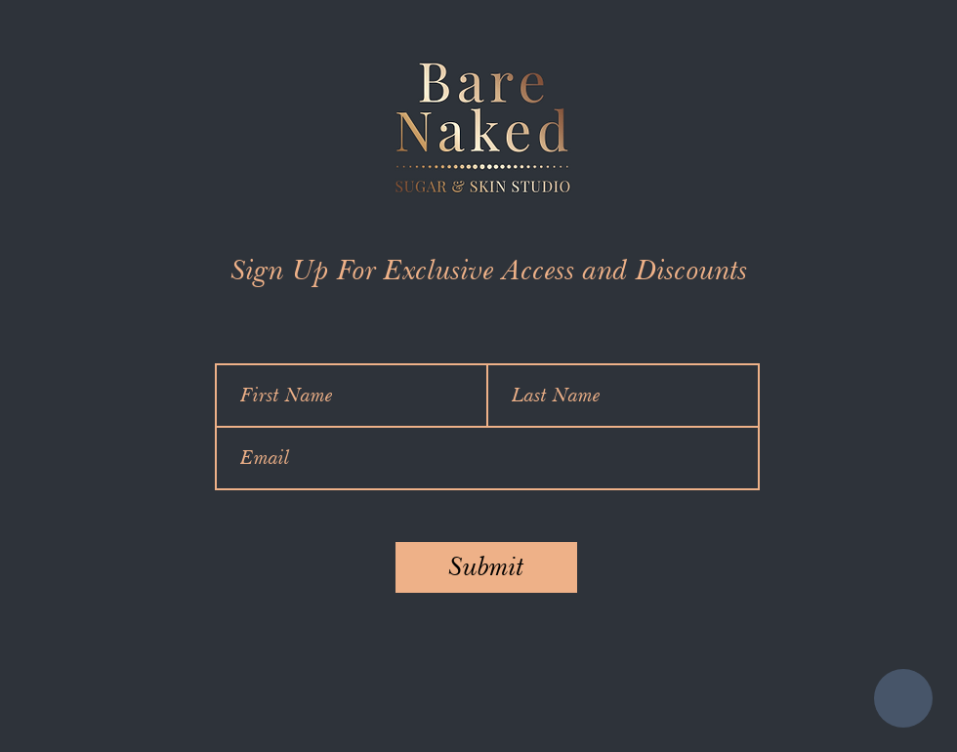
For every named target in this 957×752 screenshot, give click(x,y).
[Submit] (486, 567)
